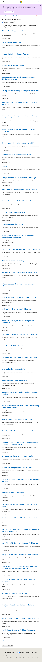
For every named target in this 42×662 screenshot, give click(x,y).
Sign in (39, 1)
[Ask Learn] (36, 16)
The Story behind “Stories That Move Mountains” (19, 518)
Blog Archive (8, 15)
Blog (20, 655)
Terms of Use (19, 657)
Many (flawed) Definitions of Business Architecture (20, 543)
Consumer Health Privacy (8, 657)
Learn (3, 15)
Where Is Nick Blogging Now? (12, 31)
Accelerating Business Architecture (14, 369)
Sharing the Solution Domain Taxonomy (16, 54)
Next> (3, 640)
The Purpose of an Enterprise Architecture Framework (21, 249)
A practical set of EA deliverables (13, 346)
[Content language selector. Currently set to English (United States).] (9, 652)
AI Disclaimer (5, 655)
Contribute (25, 655)
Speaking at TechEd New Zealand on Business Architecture (18, 606)
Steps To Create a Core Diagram (13, 493)
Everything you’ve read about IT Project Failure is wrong (19, 505)
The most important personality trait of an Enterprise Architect (21, 480)
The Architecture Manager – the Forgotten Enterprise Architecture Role (21, 117)
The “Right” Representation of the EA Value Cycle (19, 357)
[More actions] (39, 16)
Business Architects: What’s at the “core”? (16, 201)
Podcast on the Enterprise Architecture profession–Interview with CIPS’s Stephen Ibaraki (20, 567)
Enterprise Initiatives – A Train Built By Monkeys (19, 178)
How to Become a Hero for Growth (14, 380)
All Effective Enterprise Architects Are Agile (17, 468)
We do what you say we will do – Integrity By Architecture (18, 322)
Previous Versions (13, 655)
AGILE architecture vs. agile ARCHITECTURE (17, 419)
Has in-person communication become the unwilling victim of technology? (20, 407)
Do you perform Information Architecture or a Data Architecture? (20, 103)
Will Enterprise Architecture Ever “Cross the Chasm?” (20, 618)
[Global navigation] (1, 2)
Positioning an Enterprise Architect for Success (18, 630)
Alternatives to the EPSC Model (13, 65)
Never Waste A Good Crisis (11, 42)
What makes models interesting (13, 261)
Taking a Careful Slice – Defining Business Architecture (21, 555)
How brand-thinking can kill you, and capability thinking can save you (18, 78)
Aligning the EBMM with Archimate (14, 593)
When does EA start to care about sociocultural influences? (18, 130)
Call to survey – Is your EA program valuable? (18, 143)
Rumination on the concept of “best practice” (18, 456)
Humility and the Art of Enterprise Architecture (18, 431)
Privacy (31, 655)
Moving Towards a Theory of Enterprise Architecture (20, 91)
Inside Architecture (16, 15)
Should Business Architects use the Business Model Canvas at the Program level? (20, 443)
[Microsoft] (21, 2)
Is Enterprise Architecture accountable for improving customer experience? (20, 530)
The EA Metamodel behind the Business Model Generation (18, 581)
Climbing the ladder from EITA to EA (15, 212)
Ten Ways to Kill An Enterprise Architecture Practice (20, 272)
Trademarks (25, 657)
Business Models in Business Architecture (16, 309)
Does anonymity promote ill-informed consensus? (19, 189)
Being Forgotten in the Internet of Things (16, 154)
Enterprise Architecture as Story (13, 224)
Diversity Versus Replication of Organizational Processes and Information (18, 237)
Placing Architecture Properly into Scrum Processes (20, 334)
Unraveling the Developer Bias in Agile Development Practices (20, 393)
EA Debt (4, 166)
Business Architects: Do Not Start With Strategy (19, 297)
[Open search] (36, 2)
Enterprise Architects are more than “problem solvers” (18, 285)
